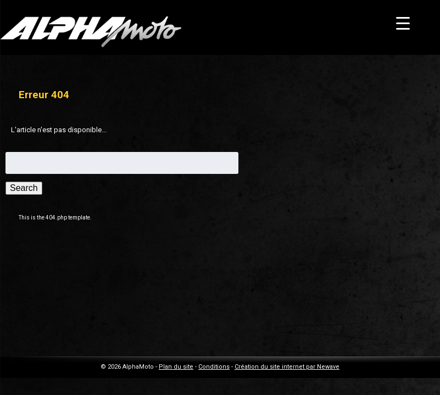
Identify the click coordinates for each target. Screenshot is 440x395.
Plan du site (176, 366)
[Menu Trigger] (403, 23)
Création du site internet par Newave (287, 366)
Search (24, 188)
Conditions (214, 366)
